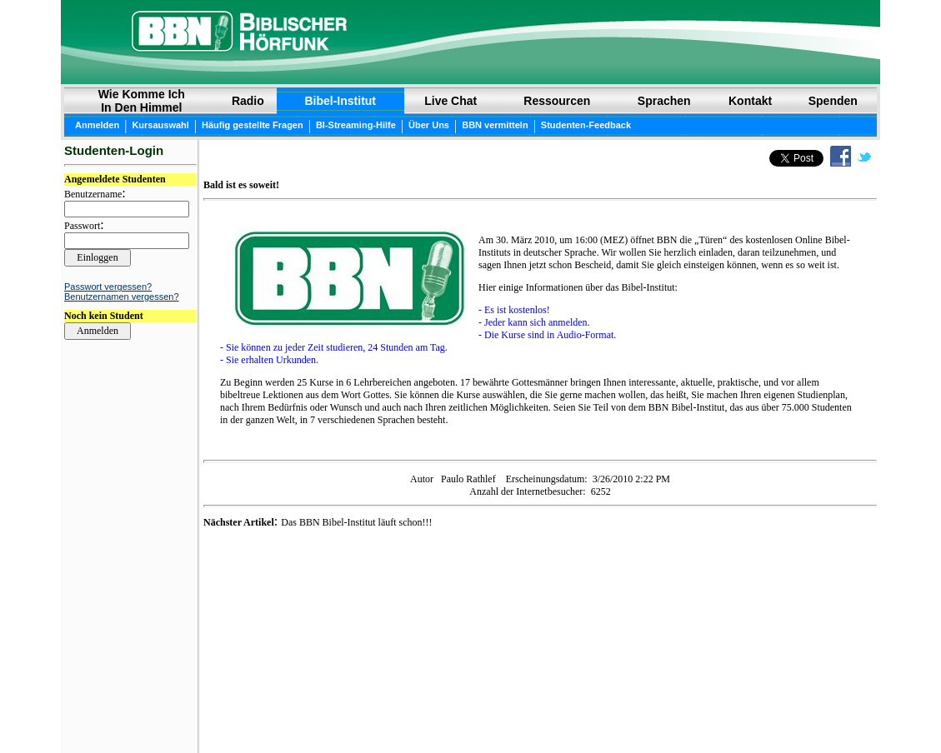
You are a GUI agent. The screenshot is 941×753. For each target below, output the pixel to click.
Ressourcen (556, 100)
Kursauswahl (160, 125)
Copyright (461, 712)
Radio (248, 100)
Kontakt (750, 100)
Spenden (833, 100)
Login (77, 713)
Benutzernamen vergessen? (121, 297)
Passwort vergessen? (108, 287)
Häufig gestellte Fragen (252, 125)
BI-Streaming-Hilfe (356, 125)
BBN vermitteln (495, 125)
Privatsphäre (527, 712)
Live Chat (450, 100)
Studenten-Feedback (586, 125)
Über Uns (428, 125)
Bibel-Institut (340, 100)
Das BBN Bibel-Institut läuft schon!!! (356, 522)
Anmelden (97, 125)
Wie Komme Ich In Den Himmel (141, 100)
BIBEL (412, 712)
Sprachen (664, 100)
